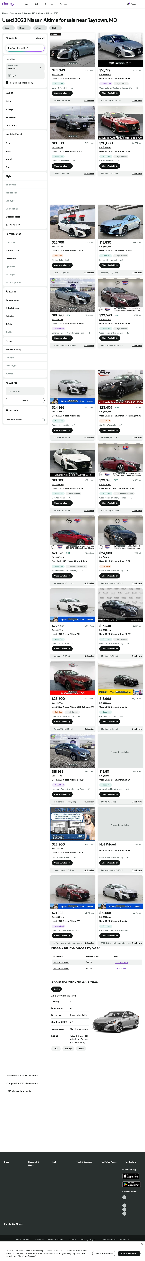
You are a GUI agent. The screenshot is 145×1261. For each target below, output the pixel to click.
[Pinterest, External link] (124, 1214)
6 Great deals (120, 968)
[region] (72, 1251)
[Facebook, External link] (124, 1201)
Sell (36, 4)
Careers (72, 1239)
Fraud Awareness (108, 1239)
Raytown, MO (29, 13)
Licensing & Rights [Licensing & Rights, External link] (89, 1239)
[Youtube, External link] (124, 1205)
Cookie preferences (104, 1253)
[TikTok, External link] (124, 1197)
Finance (63, 4)
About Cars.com (23, 1239)
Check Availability (62, 93)
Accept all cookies (129, 1253)
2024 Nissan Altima (61, 968)
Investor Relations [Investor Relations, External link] (56, 1239)
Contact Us (39, 1239)
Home (5, 13)
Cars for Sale (15, 13)
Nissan (40, 13)
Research (49, 4)
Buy (26, 4)
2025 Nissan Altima (61, 962)
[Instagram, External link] (124, 1209)
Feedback (124, 1239)
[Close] (142, 1244)
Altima (49, 13)
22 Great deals (120, 962)
